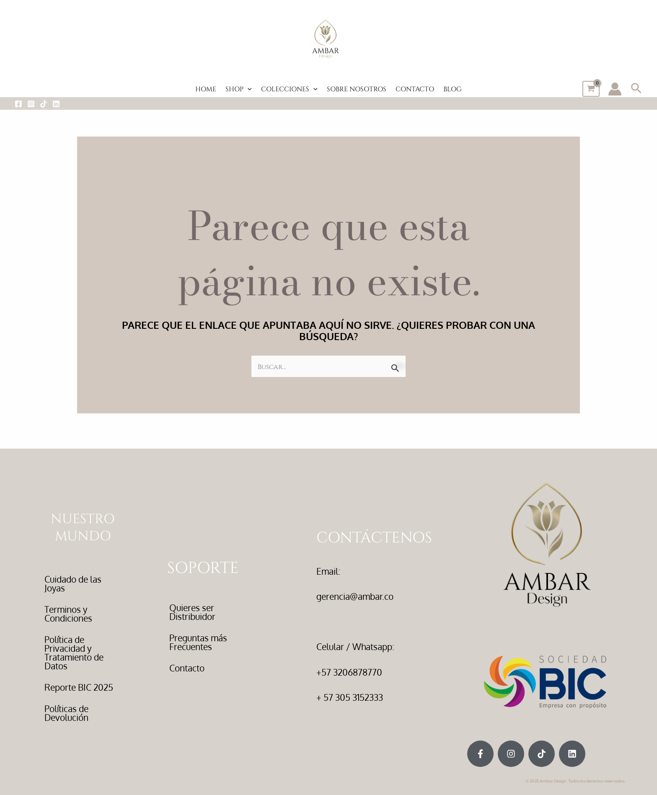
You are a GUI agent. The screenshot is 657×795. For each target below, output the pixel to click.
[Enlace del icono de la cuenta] (615, 89)
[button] (247, 88)
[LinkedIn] (56, 104)
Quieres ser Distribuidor (192, 612)
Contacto (186, 668)
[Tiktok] (43, 104)
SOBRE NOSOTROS (356, 89)
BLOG (452, 89)
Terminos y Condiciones (68, 614)
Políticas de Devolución (66, 713)
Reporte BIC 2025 (78, 687)
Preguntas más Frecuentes (198, 642)
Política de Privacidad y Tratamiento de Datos (73, 652)
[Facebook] (18, 104)
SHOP (238, 89)
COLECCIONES (289, 89)
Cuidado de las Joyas (72, 583)
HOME (205, 89)
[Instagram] (31, 104)
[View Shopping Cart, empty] (591, 89)
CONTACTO (415, 89)
